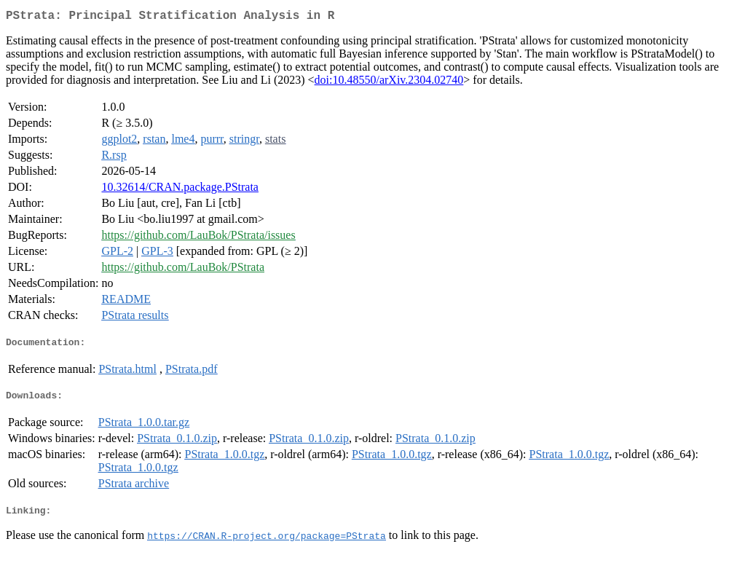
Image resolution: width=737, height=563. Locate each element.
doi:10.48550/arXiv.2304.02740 (389, 82)
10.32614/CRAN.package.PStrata (180, 190)
